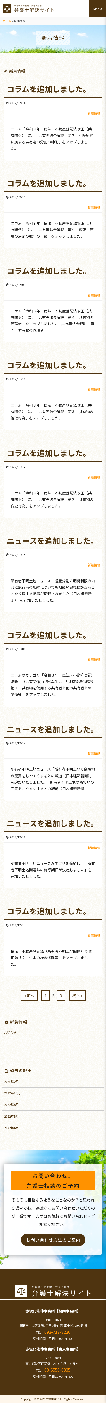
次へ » (77, 995)
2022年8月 (11, 1104)
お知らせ (10, 1032)
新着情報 (16, 1022)
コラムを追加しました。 (48, 88)
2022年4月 (11, 1127)
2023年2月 (11, 1081)
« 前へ (29, 995)
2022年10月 (12, 1093)
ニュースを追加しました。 (52, 540)
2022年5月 (11, 1116)
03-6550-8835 (57, 1370)
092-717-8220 (57, 1332)
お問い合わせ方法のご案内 (53, 1239)
